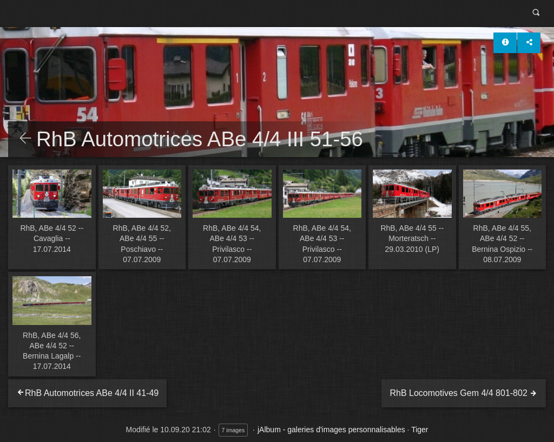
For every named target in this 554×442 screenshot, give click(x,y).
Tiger (419, 429)
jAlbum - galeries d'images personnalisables (331, 429)
